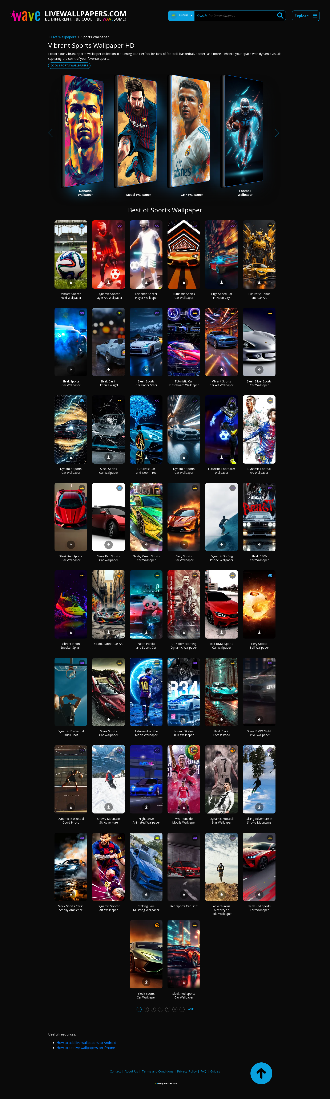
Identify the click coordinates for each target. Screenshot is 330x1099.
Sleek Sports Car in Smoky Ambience (71, 908)
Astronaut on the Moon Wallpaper (146, 733)
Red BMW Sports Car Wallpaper (221, 645)
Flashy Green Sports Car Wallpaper (146, 558)
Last (190, 1009)
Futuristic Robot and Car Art (259, 296)
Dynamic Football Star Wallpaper (222, 820)
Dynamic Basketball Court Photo (70, 820)
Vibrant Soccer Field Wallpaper (71, 296)
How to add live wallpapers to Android (86, 1042)
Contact (115, 1071)
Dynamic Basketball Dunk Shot (70, 733)
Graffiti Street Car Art (108, 644)
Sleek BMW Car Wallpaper (259, 558)
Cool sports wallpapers (69, 65)
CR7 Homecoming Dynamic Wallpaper (184, 645)
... (182, 1009)
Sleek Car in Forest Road (221, 733)
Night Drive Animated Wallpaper (146, 820)
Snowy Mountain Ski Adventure (108, 820)
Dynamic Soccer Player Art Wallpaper (108, 296)
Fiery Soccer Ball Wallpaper (259, 645)
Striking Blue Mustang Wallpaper (146, 908)
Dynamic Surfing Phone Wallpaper (221, 558)
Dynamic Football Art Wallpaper (259, 471)
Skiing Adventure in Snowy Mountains (259, 820)
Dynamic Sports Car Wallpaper (71, 471)
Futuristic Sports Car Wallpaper (184, 296)
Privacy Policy (187, 1071)
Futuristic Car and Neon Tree (146, 471)
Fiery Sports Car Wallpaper (183, 558)
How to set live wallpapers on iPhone (86, 1047)
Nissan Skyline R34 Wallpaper (184, 733)
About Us (131, 1071)
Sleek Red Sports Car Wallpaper (70, 558)
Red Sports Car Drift (184, 906)
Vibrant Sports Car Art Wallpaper (221, 383)
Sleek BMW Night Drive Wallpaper (259, 733)
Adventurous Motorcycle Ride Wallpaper (222, 910)
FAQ (203, 1071)
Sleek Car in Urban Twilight (108, 383)
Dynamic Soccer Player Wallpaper (146, 296)
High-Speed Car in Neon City (221, 296)
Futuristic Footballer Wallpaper (221, 471)
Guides (215, 1071)
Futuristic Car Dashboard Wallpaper (184, 383)
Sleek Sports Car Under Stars (146, 383)
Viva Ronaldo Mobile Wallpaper (184, 820)
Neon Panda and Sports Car (146, 645)
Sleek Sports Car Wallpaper (70, 383)
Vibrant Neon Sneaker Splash (71, 645)
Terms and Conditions (157, 1071)
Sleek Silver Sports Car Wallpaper (259, 383)
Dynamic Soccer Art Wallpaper (108, 908)
